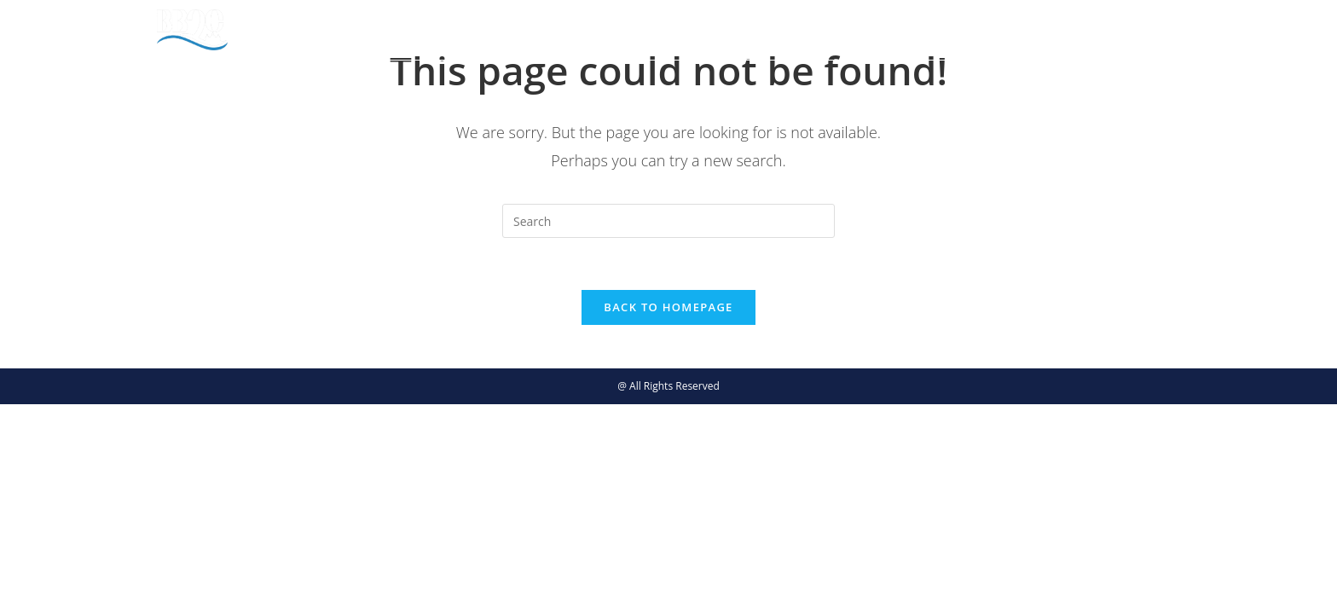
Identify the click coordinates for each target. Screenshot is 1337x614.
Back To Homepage (668, 307)
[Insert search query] (668, 221)
